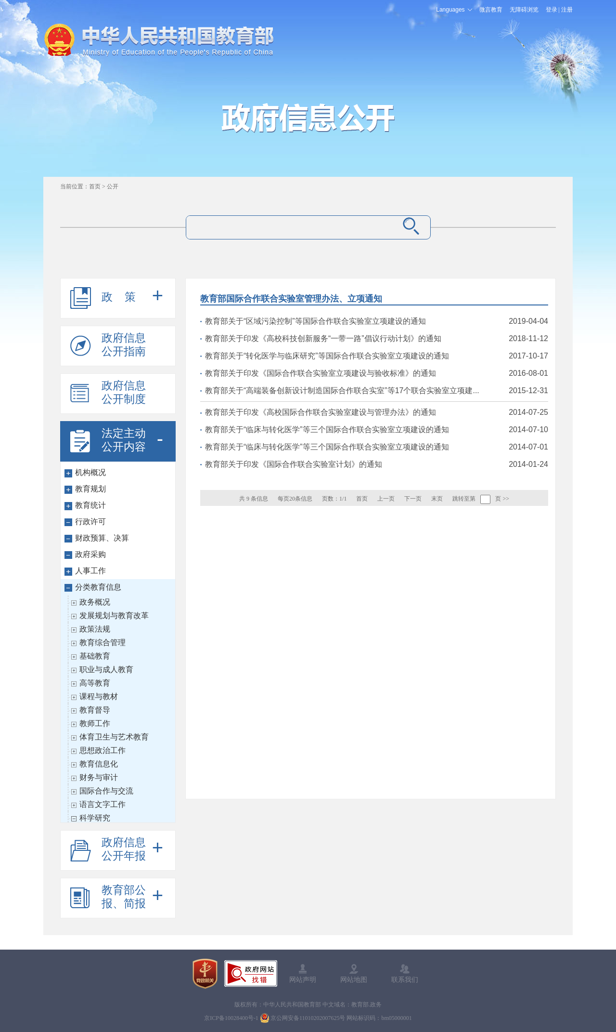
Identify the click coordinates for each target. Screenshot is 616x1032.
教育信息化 (98, 764)
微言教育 (490, 9)
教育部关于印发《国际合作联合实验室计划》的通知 (293, 464)
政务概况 (94, 602)
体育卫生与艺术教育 (114, 737)
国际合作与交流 (106, 791)
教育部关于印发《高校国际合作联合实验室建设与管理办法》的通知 (320, 412)
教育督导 (94, 710)
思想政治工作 (102, 750)
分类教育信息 (98, 587)
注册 (567, 9)
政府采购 (90, 554)
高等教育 (94, 683)
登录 (551, 9)
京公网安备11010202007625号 (308, 1018)
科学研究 (94, 818)
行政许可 (90, 521)
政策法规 (94, 629)
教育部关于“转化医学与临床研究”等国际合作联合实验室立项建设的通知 (327, 356)
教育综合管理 (102, 642)
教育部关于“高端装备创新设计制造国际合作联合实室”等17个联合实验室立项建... (342, 390)
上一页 (386, 498)
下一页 (413, 498)
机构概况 (90, 472)
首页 (95, 186)
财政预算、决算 (102, 538)
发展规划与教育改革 (114, 615)
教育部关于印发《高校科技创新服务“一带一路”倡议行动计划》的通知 (323, 338)
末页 (437, 498)
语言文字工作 (102, 804)
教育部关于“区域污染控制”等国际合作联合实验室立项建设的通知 (315, 321)
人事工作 (90, 571)
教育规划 (90, 489)
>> (505, 498)
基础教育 (94, 656)
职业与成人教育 (106, 669)
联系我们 (404, 979)
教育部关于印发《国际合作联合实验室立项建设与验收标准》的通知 (320, 373)
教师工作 (94, 723)
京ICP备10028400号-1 (231, 1018)
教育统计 (90, 505)
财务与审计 (98, 777)
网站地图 (353, 979)
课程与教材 (98, 696)
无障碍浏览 (524, 9)
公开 (112, 186)
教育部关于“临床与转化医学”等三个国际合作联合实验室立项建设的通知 (327, 429)
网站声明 (302, 979)
